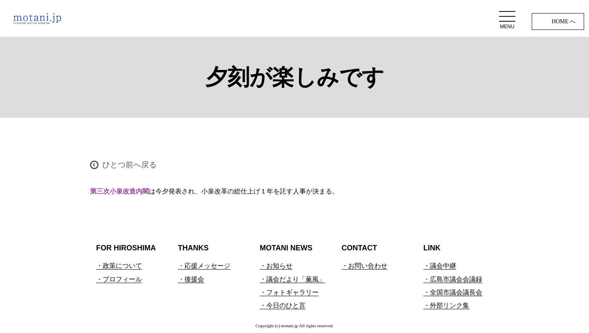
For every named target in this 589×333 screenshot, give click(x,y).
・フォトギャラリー (289, 292)
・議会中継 (439, 265)
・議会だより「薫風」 (292, 279)
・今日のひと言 (283, 305)
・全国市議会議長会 (452, 292)
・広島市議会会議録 (452, 279)
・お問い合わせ (364, 265)
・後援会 (191, 279)
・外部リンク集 (446, 305)
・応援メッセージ (204, 265)
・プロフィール (119, 279)
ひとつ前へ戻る (129, 164)
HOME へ (564, 21)
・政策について (119, 265)
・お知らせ (276, 265)
